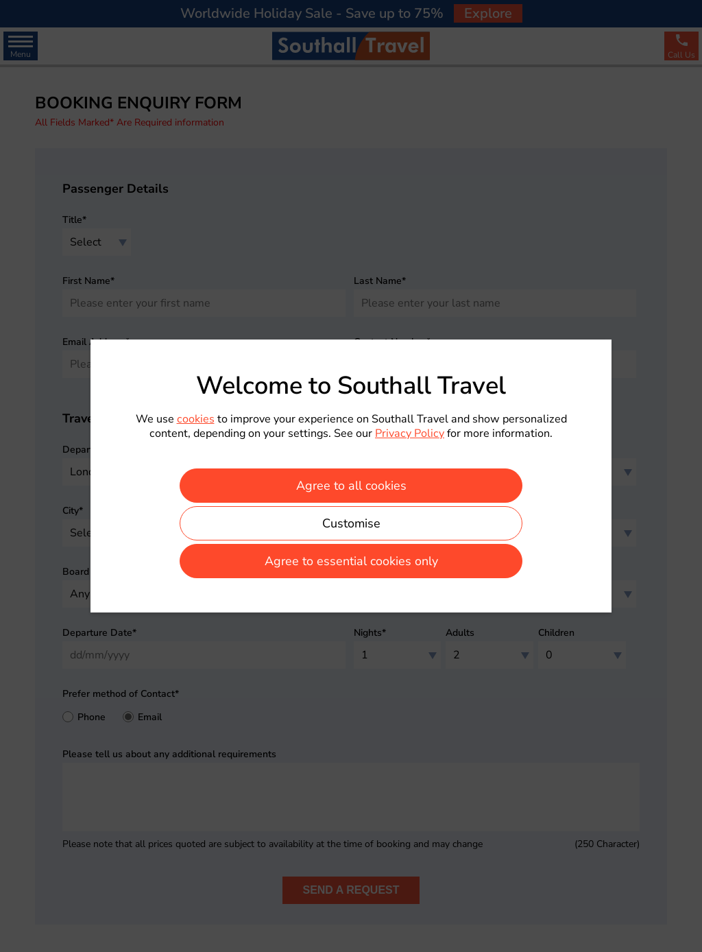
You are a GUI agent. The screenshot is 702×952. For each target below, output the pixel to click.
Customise (351, 523)
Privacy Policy (409, 433)
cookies (196, 419)
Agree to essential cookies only (351, 561)
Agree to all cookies (351, 485)
